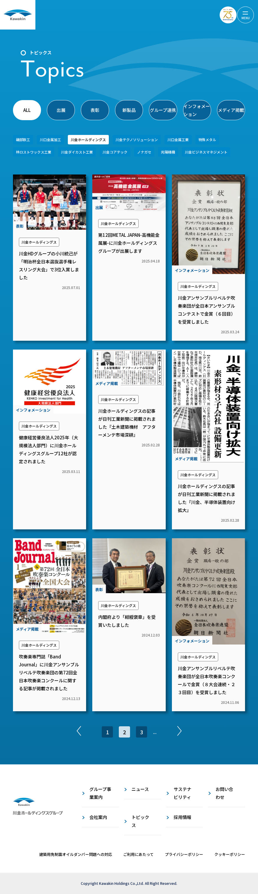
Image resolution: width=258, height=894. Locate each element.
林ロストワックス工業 (33, 151)
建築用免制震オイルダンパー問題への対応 (75, 854)
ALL (27, 110)
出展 (61, 110)
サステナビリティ (182, 793)
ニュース (140, 789)
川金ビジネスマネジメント (206, 151)
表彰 (95, 110)
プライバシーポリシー (184, 854)
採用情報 (182, 817)
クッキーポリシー (229, 854)
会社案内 (98, 817)
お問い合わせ (224, 793)
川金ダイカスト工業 (77, 151)
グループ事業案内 (100, 793)
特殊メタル (207, 139)
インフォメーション (196, 110)
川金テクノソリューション (137, 139)
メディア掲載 (231, 110)
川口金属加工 (50, 139)
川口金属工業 (178, 139)
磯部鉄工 (23, 139)
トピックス (140, 821)
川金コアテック (115, 151)
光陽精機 (168, 151)
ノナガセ (144, 151)
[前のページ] (79, 732)
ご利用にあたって (138, 854)
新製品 (129, 110)
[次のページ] (179, 732)
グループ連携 (163, 110)
